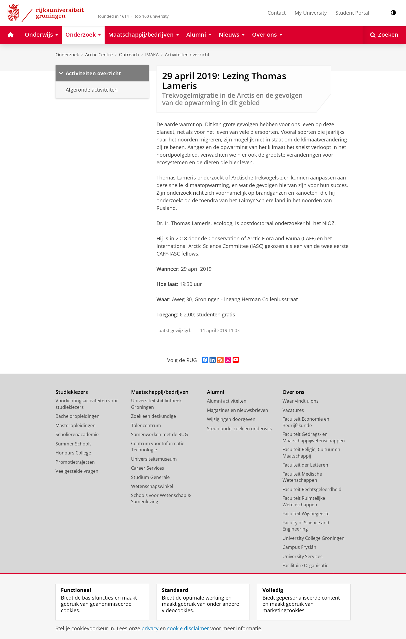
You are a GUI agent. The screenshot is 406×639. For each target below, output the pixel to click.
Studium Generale (150, 477)
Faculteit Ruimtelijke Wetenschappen (304, 501)
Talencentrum (146, 425)
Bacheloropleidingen (78, 416)
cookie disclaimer (188, 628)
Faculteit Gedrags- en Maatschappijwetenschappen (314, 437)
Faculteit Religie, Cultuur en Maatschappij (311, 452)
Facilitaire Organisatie (305, 565)
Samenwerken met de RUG (159, 434)
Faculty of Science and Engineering (306, 526)
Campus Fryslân (299, 547)
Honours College (73, 453)
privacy (150, 628)
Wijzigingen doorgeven (231, 419)
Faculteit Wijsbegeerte (306, 514)
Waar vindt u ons (301, 401)
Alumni (215, 392)
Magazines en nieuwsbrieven (237, 410)
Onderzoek (67, 55)
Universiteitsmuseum (154, 459)
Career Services (147, 468)
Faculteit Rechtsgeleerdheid (312, 489)
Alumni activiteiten (226, 401)
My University (311, 12)
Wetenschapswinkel (152, 486)
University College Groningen (314, 538)
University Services (303, 556)
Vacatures (293, 410)
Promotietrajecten (75, 462)
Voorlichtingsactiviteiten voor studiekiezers (87, 404)
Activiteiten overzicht (187, 55)
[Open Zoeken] (384, 35)
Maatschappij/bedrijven (159, 392)
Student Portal (352, 12)
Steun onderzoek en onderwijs (239, 428)
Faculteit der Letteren (305, 465)
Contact (277, 12)
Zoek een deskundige (153, 416)
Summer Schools (74, 444)
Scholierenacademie (77, 434)
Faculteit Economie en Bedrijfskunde (306, 422)
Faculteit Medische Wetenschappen (302, 477)
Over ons (293, 392)
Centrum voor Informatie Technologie (157, 446)
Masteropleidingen (76, 425)
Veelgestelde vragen (77, 471)
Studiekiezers (72, 392)
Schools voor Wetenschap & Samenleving (161, 498)
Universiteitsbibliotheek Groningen (156, 404)
